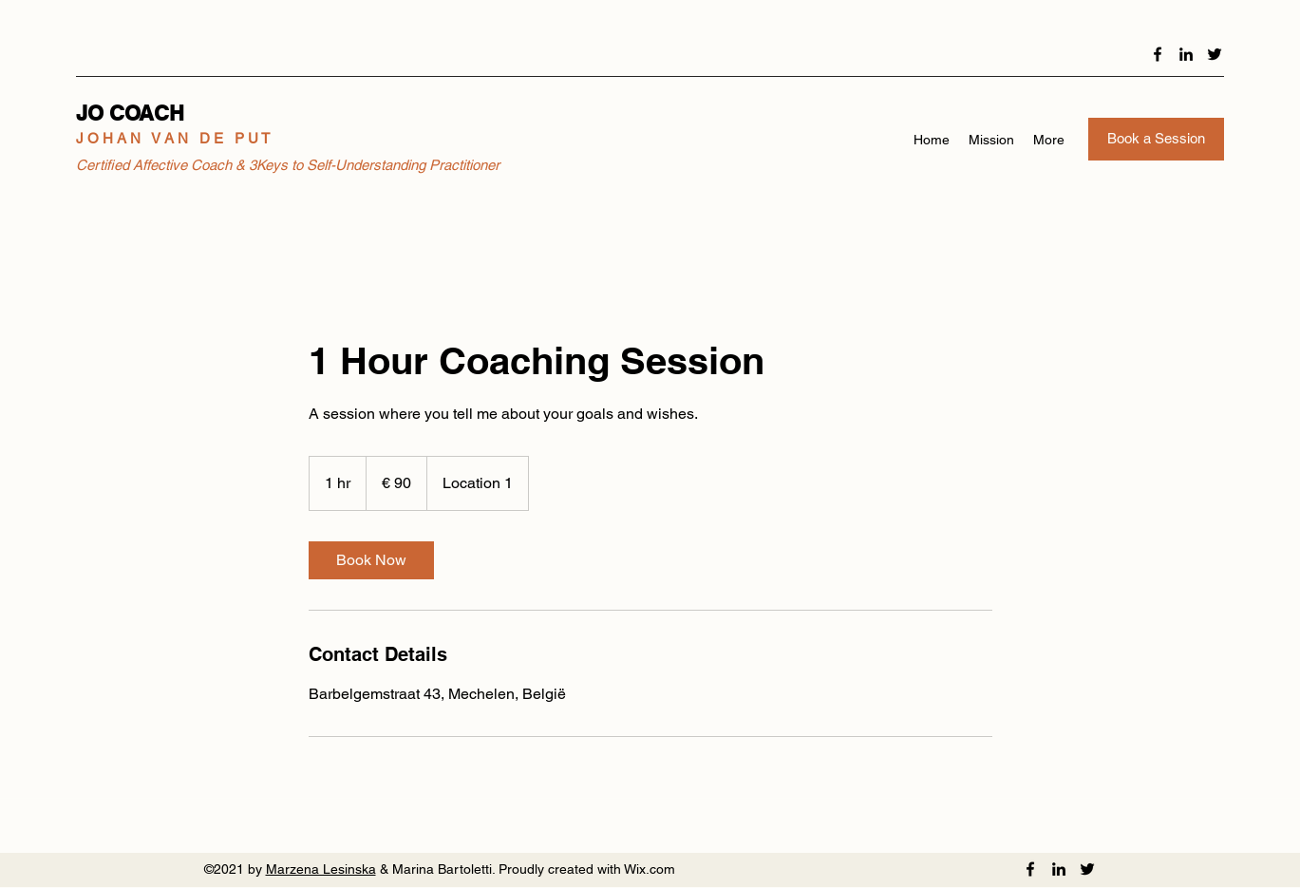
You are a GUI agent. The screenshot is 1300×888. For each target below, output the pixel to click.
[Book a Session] (1156, 139)
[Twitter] (1214, 54)
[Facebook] (1157, 54)
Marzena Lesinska (321, 869)
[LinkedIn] (1186, 54)
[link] (371, 560)
